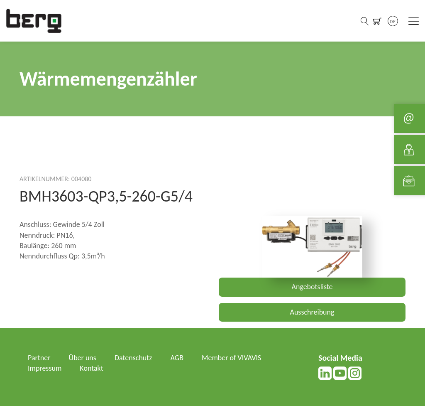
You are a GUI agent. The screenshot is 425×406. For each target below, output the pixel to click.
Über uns (82, 357)
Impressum (44, 368)
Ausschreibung (312, 312)
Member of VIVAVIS (231, 357)
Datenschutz (133, 357)
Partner (39, 357)
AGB (177, 357)
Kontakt (91, 368)
